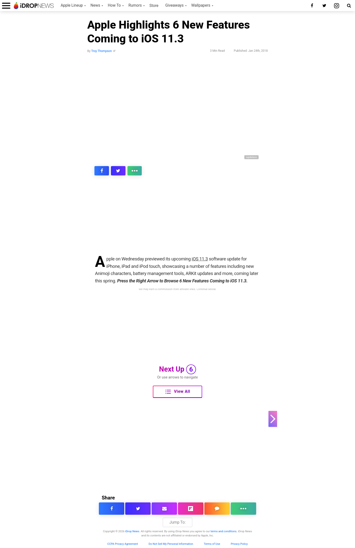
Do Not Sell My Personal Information (171, 544)
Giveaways (174, 5)
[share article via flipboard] (190, 508)
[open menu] (6, 5)
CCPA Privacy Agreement (122, 544)
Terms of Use (212, 544)
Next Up (177, 369)
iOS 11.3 (200, 258)
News (95, 5)
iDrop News (132, 531)
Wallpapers (200, 5)
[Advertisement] (177, 218)
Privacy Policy (239, 544)
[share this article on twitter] (110, 170)
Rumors (135, 5)
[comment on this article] (217, 508)
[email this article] (164, 508)
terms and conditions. (224, 531)
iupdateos (251, 157)
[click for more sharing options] (121, 170)
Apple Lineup (72, 5)
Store (154, 5)
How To (114, 5)
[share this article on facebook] (99, 170)
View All (177, 391)
